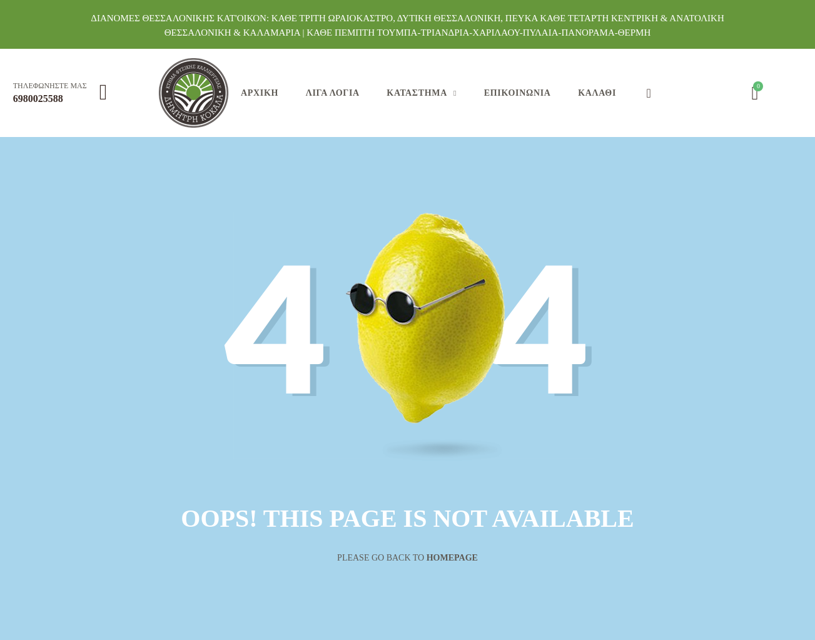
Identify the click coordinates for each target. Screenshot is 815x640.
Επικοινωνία (517, 93)
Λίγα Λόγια (333, 93)
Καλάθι (597, 93)
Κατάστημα (417, 93)
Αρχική (259, 93)
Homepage (452, 557)
